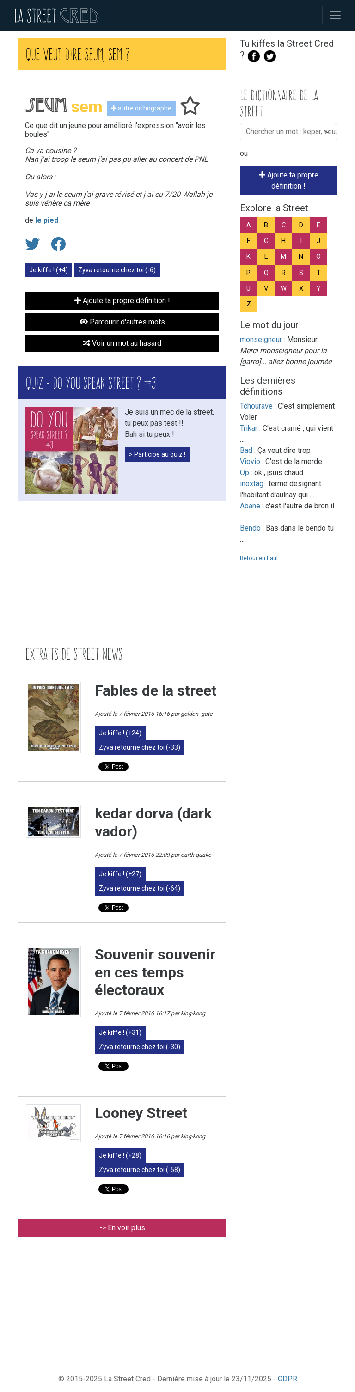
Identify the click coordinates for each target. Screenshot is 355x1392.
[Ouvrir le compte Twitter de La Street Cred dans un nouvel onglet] (270, 55)
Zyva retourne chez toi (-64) (139, 888)
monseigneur (261, 339)
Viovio (250, 461)
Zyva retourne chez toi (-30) (139, 1046)
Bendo (250, 528)
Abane (250, 505)
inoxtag (251, 483)
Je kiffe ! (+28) (120, 1155)
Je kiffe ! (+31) (120, 1032)
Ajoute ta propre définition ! (288, 180)
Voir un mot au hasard (122, 343)
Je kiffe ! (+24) (120, 733)
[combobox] (291, 131)
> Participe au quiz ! (157, 454)
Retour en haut (259, 558)
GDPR (287, 1378)
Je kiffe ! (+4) (48, 270)
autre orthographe (141, 108)
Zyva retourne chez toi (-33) (139, 747)
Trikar (248, 428)
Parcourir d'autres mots (122, 321)
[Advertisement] (122, 573)
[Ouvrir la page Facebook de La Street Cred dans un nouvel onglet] (254, 55)
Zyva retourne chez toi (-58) (139, 1169)
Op (244, 472)
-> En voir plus (122, 1227)
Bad (246, 450)
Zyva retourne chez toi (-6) (117, 270)
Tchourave (256, 406)
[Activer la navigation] (335, 15)
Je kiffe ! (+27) (120, 874)
